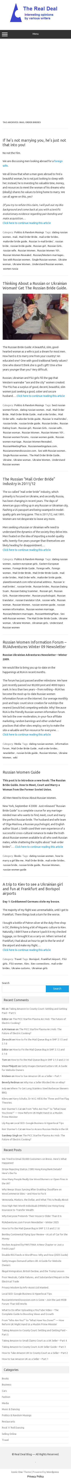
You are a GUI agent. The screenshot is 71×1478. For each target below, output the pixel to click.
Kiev (26, 963)
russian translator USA (28, 600)
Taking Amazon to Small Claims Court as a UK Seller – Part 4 (34, 1340)
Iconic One (17, 1472)
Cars (4, 1390)
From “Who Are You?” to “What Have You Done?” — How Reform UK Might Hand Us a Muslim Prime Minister (34, 1113)
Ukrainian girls (40, 623)
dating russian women (32, 409)
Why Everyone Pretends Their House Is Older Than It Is (32, 1216)
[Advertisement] (35, 79)
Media (17, 744)
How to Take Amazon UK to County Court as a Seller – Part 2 (35, 1353)
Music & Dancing (11, 1409)
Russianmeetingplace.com (42, 446)
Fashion (6, 1397)
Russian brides (50, 423)
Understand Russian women (47, 264)
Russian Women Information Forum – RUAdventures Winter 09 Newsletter (34, 644)
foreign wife (43, 568)
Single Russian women (44, 259)
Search (5, 983)
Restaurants (8, 1421)
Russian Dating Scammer (24, 591)
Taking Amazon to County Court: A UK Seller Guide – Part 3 (34, 1346)
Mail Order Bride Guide (23, 414)
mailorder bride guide (15, 241)
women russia (10, 268)
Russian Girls (55, 246)
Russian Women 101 (48, 250)
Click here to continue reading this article (27, 222)
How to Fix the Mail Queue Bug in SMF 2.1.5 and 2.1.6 (40, 1059)
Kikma (5, 1098)
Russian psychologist (43, 595)
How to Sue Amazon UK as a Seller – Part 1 (38, 1076)
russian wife (9, 250)
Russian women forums (16, 437)
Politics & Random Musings (29, 232)
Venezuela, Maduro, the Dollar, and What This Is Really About (35, 1199)
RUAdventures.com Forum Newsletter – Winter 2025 (30, 1222)
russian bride (10, 423)
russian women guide (42, 437)
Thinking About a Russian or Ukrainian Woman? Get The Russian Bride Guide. (35, 285)
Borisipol (34, 959)
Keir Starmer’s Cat (12, 1109)
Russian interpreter (19, 595)
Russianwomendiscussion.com (19, 450)
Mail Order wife (26, 577)
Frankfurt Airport (50, 959)
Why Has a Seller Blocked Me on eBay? (44, 1082)
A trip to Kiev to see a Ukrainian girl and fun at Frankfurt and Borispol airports (33, 889)
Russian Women (26, 250)
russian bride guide (20, 246)
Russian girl (39, 246)
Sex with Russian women (16, 259)
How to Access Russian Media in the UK (47, 1129)
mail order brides (48, 236)
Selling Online (9, 1433)
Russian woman (11, 432)
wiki (15, 757)
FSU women (16, 963)
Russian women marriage (40, 609)
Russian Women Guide (21, 772)
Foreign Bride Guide (24, 568)
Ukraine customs (21, 968)
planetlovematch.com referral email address (27, 582)
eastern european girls (25, 563)
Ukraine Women (21, 264)
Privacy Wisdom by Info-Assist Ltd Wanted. (25, 1287)
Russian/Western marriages (48, 255)
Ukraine (7, 459)
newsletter (9, 753)
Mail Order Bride (28, 236)
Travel (17, 959)
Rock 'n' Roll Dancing (13, 1427)
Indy (4, 1088)
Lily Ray (6, 1123)
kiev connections (40, 963)
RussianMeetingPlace (14, 446)
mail (15, 236)
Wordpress (53, 1472)
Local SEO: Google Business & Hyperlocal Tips (39, 1123)
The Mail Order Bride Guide (44, 455)
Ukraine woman (22, 459)
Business (6, 1384)
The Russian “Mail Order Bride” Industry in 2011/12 (29, 481)
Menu (35, 34)
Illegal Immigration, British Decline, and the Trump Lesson (33, 1271)
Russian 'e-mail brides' (41, 241)
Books (17, 856)
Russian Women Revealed (17, 255)
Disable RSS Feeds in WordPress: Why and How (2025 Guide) (35, 1255)
